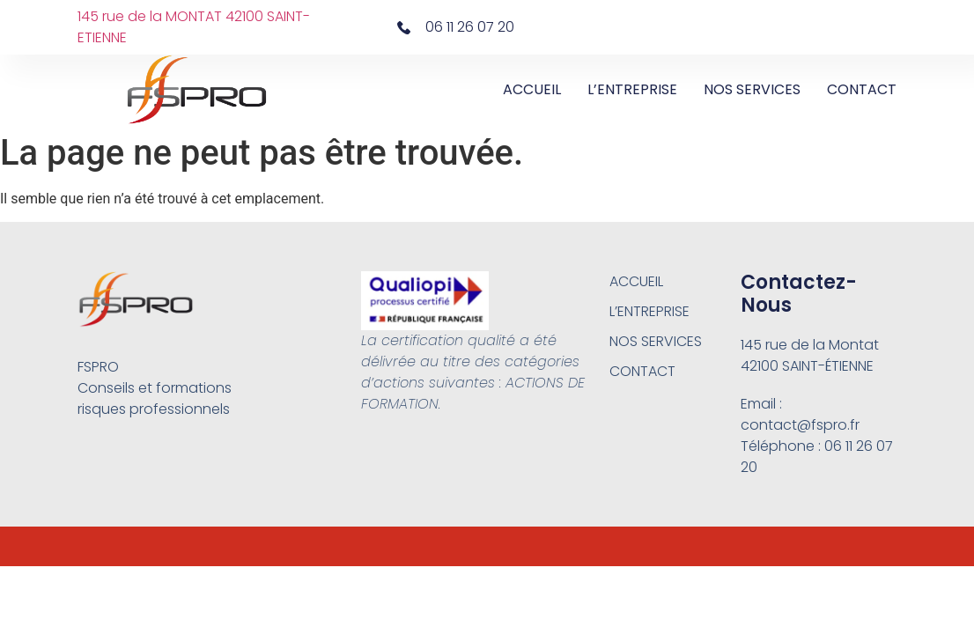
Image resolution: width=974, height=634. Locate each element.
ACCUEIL (532, 89)
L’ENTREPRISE (632, 89)
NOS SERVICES (752, 89)
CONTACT (862, 89)
